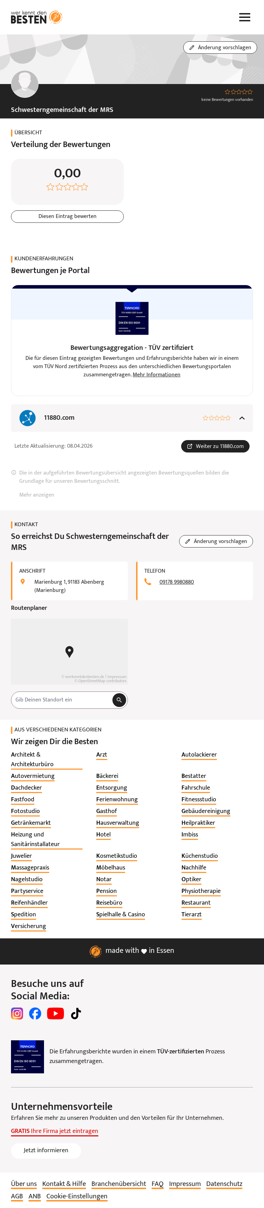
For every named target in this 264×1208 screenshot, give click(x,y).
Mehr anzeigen (36, 495)
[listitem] (46, 760)
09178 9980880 (177, 582)
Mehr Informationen (156, 375)
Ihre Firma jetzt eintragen (54, 1131)
